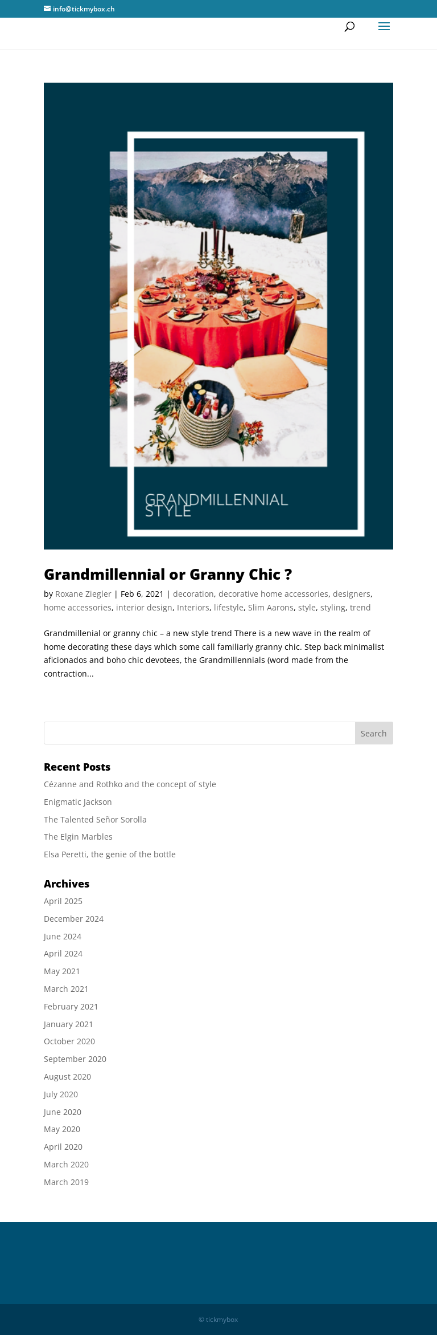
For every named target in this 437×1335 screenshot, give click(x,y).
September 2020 (75, 1058)
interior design (144, 607)
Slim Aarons (271, 607)
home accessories (78, 607)
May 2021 (62, 971)
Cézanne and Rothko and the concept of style (130, 784)
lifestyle (229, 607)
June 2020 (62, 1111)
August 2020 (67, 1076)
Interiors (193, 607)
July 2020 (61, 1094)
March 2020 (66, 1164)
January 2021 (68, 1024)
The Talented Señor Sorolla (95, 819)
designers (351, 593)
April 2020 (63, 1146)
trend (360, 607)
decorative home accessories (273, 593)
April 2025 (63, 901)
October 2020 (69, 1041)
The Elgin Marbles (78, 836)
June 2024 (62, 936)
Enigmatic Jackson (78, 801)
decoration (193, 593)
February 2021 (71, 1006)
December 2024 (74, 918)
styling (332, 607)
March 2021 (66, 988)
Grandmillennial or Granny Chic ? (168, 574)
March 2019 (66, 1182)
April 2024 (63, 953)
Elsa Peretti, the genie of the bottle (110, 854)
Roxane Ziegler (83, 593)
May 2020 (62, 1129)
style (307, 607)
